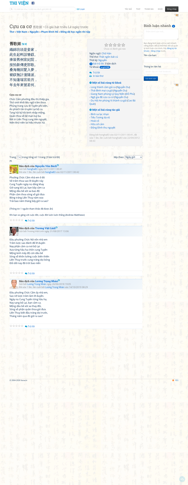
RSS (175, 482)
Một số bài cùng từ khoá (105, 121)
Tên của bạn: (150, 93)
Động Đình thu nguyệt (103, 166)
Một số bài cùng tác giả (104, 148)
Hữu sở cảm (97, 162)
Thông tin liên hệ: (152, 105)
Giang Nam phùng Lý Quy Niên (108, 132)
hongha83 (104, 173)
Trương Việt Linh (46, 330)
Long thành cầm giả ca (103, 125)
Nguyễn (102, 98)
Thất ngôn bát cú (108, 95)
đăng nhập (155, 89)
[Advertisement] (94, 34)
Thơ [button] (138, 9)
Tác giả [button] (128, 9)
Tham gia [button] (149, 9)
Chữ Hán (106, 92)
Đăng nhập (172, 9)
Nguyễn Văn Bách (47, 268)
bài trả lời (96, 102)
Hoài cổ (95, 159)
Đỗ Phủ (130, 132)
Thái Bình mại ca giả (102, 129)
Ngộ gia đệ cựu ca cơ (102, 135)
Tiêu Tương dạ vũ (100, 156)
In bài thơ (98, 114)
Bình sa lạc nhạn (100, 152)
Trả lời (96, 111)
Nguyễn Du (123, 125)
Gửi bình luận (150, 117)
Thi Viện (19, 3)
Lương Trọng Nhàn (47, 383)
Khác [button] (160, 9)
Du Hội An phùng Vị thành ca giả (108, 139)
